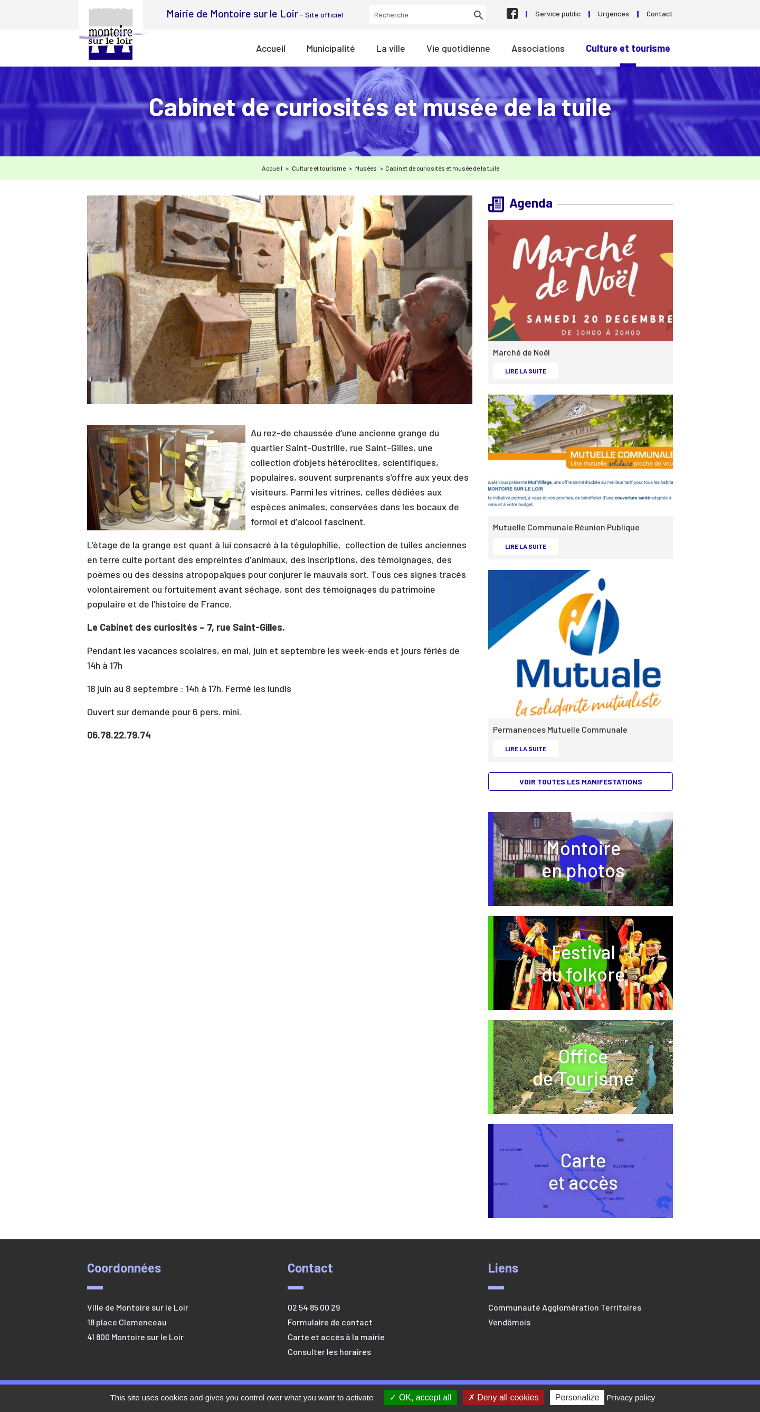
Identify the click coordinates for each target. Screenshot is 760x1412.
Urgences (613, 13)
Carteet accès (583, 1170)
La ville (390, 48)
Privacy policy (631, 1397)
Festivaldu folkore (607, 962)
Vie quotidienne (458, 48)
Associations (538, 48)
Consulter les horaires (329, 1351)
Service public (558, 13)
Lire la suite (531, 370)
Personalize (577, 1397)
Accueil (271, 48)
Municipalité (331, 48)
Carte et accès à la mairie (336, 1337)
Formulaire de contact (330, 1322)
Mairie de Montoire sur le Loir (114, 34)
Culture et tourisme (628, 48)
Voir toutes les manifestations (580, 781)
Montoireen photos (583, 858)
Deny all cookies (503, 1397)
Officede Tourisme (603, 1066)
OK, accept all (420, 1397)
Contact (660, 13)
